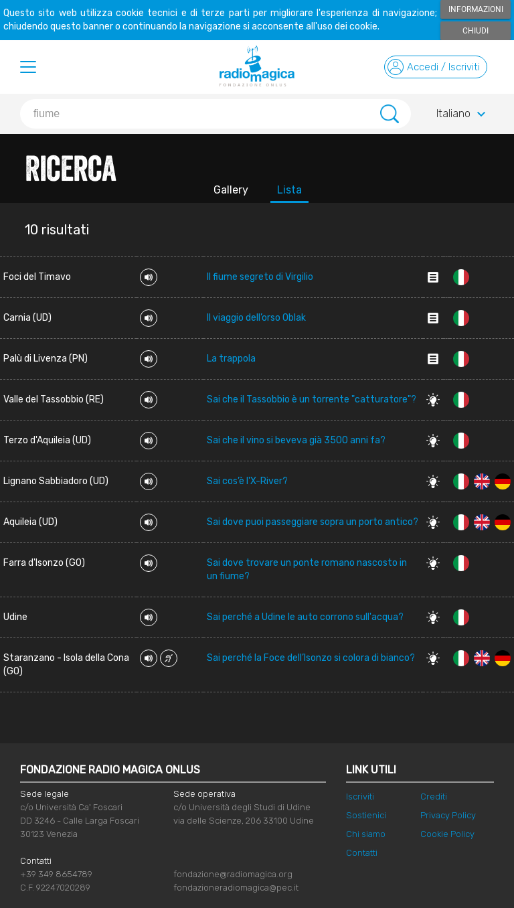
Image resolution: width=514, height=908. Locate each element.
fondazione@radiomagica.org (232, 874)
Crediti (433, 796)
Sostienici (366, 815)
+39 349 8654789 (56, 874)
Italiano (462, 114)
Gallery (230, 189)
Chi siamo (366, 834)
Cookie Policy (447, 834)
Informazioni (475, 9)
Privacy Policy (448, 815)
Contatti (361, 853)
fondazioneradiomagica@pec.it (235, 888)
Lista (289, 189)
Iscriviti (360, 796)
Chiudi (475, 30)
